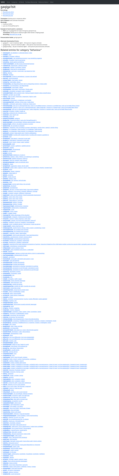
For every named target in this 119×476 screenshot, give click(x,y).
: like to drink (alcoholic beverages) (15, 461)
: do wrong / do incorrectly (14, 315)
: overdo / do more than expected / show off (19, 220)
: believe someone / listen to (15, 158)
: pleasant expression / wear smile (16, 434)
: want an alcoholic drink (16, 162)
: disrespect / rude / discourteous (16, 332)
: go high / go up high (11, 95)
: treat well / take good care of (14, 424)
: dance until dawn (12, 412)
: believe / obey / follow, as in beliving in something (21, 157)
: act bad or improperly (11, 470)
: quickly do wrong (12, 284)
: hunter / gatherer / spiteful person (16, 146)
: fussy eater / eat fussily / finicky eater (18, 89)
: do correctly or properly (13, 126)
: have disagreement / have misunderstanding (21, 319)
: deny (8, 335)
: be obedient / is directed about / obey (17, 53)
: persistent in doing (11, 271)
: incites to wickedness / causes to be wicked (20, 76)
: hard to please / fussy (13, 248)
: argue (8, 164)
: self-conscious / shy (12, 282)
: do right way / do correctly (14, 397)
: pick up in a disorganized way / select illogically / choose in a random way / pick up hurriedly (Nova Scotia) (37, 109)
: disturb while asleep (12, 448)
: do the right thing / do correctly (16, 184)
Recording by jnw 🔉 (15, 34)
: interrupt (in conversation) (14, 69)
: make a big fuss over (13, 226)
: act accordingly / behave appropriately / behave (21, 122)
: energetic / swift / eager (12, 279)
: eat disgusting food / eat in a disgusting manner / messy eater (25, 84)
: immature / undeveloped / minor (15, 313)
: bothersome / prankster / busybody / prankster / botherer (24, 454)
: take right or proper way (15, 399)
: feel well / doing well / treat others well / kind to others (22, 441)
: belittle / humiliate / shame (14, 67)
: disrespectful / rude (12, 333)
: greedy (10, 342)
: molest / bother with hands (14, 363)
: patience (11, 118)
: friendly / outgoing (11, 308)
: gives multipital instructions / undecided (18, 249)
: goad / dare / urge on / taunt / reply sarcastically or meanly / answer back (27, 167)
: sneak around (9, 177)
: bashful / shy (10, 301)
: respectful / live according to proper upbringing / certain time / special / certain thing (30, 127)
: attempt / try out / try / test (13, 417)
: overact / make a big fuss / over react (16, 219)
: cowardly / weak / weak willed (14, 233)
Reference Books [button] (43, 2)
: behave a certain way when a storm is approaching (23, 253)
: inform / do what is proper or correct (18, 124)
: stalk (9, 144)
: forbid (8, 455)
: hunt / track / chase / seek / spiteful (16, 142)
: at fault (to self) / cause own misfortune (17, 383)
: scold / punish (11, 450)
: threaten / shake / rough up (14, 111)
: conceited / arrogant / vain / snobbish (17, 91)
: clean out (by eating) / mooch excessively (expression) (22, 195)
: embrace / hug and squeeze (16, 414)
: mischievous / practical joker (14, 246)
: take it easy (12, 403)
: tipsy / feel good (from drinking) (15, 437)
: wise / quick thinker (12, 293)
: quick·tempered (10, 78)
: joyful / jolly (11, 446)
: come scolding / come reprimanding (20, 415)
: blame (9, 98)
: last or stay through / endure (15, 357)
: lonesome (8, 373)
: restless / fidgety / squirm (13, 361)
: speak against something (13, 62)
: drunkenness (10, 188)
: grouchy (8, 377)
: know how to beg (11, 288)
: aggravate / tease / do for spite (16, 166)
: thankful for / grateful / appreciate (16, 240)
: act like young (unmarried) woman (18, 64)
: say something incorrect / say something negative (22, 58)
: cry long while (10, 328)
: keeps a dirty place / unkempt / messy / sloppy (19, 466)
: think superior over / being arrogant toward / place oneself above (27, 93)
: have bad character (12, 468)
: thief (7, 182)
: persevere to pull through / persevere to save (20, 268)
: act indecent (9, 151)
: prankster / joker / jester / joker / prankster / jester (22, 311)
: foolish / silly (9, 341)
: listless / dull (9, 178)
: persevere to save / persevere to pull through (21, 270)
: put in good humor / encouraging (17, 428)
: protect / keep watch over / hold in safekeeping (19, 133)
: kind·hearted (10, 439)
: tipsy (7, 54)
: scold (8, 209)
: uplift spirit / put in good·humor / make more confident (23, 426)
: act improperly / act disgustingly (15, 85)
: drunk (7, 153)
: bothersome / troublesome (15, 208)
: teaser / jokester (11, 171)
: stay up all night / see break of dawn (16, 408)
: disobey (7, 73)
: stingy (8, 297)
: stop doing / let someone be (15, 346)
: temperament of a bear (15, 255)
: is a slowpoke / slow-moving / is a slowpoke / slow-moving (22, 129)
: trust (9, 353)
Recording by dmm (8, 12)
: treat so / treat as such (12, 388)
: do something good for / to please (16, 419)
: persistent (9, 257)
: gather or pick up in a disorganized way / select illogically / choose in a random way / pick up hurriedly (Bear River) (40, 107)
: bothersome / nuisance (15, 206)
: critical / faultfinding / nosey (14, 291)
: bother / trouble (12, 202)
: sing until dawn (11, 410)
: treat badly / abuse (12, 80)
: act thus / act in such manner (15, 392)
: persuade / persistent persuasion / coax (18, 259)
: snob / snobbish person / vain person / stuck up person (22, 224)
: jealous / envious (10, 472)
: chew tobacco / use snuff (13, 200)
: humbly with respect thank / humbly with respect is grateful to (26, 135)
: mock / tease (10, 211)
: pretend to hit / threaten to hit (15, 113)
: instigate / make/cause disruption (17, 217)
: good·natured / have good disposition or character (21, 445)
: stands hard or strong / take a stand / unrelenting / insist (24, 228)
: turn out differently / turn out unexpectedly (18, 337)
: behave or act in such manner (14, 384)
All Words (21, 2)
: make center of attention (13, 295)
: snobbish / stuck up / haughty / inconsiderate (18, 222)
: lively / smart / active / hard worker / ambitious (19, 359)
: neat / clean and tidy (12, 326)
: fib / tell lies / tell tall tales (14, 180)
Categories (14, 2)
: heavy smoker (10, 463)
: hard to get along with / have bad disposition (20, 235)
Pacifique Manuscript (31, 2)
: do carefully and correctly (15, 229)
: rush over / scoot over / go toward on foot (19, 71)
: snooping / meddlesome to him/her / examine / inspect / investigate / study (29, 321)
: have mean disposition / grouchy (15, 465)
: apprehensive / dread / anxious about (17, 237)
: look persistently (11, 260)
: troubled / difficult (11, 56)
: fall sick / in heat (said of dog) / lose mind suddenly (20, 189)
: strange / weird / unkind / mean (15, 459)
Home (8, 2)
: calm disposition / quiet (13, 404)
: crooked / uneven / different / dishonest (17, 193)
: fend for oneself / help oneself (15, 160)
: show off (8, 116)
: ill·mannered (11, 149)
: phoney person (10, 352)
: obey (8, 390)
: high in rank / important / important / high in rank (19, 96)
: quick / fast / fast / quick (12, 197)
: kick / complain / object (14, 379)
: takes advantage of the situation (16, 215)
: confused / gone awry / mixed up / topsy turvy (19, 104)
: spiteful (8, 147)
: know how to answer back (16, 290)
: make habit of (10, 173)
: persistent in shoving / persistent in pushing (20, 266)
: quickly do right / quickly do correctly (19, 286)
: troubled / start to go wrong (14, 60)
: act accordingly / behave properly (18, 394)
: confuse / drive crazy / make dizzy (18, 102)
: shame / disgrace (11, 310)
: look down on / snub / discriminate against (20, 330)
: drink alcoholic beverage (14, 280)
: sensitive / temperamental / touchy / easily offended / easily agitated (25, 299)
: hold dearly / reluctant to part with (16, 138)
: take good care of (10, 443)
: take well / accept (12, 432)
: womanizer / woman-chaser (15, 65)
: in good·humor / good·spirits (15, 430)
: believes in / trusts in (14, 155)
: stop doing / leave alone (13, 348)
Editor (52, 2)
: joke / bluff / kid (10, 115)
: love (7, 136)
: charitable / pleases (12, 423)
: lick (8, 275)
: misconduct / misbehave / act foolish (17, 100)
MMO (3, 2)
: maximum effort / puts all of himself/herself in (20, 120)
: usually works (11, 350)
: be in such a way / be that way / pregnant (17, 386)
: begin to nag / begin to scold (16, 344)
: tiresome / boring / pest (13, 372)
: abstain (8, 457)
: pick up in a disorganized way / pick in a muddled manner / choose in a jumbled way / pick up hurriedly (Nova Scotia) (41, 105)
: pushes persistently (13, 262)
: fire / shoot (9, 324)
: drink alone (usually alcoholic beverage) (19, 304)
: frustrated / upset (12, 273)
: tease (7, 169)
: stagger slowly (9, 213)
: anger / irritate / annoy (13, 375)
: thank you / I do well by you (13, 421)
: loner (8, 306)
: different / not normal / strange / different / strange (20, 191)
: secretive (8, 175)
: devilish (7, 251)
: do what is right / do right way (16, 395)
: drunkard (9, 186)
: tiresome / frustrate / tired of (14, 370)
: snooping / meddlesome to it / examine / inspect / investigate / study (27, 322)
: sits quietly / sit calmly (13, 406)
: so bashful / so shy (12, 401)
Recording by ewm (8, 14)
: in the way (9, 452)
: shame (10, 302)
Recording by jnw (8, 15)
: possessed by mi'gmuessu (16, 239)
